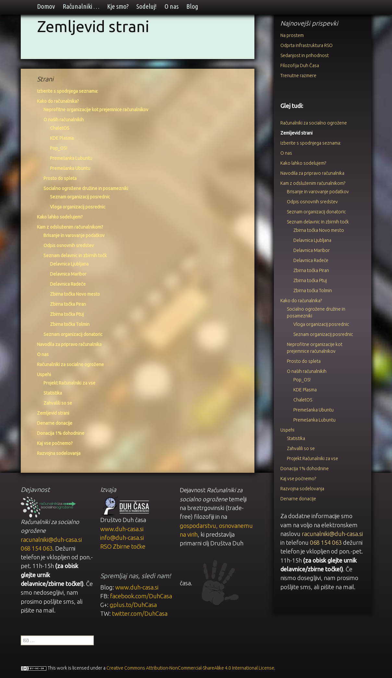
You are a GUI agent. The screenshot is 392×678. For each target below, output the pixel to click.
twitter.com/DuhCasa (139, 613)
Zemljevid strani (53, 413)
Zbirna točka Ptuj (67, 314)
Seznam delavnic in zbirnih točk (75, 255)
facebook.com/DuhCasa (141, 596)
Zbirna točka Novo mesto (75, 294)
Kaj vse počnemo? (55, 443)
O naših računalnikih (63, 119)
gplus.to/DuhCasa (133, 604)
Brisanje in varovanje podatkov (73, 235)
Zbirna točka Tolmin (70, 324)
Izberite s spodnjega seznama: (67, 91)
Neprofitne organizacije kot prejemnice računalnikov (95, 109)
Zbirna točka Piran (68, 304)
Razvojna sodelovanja (58, 453)
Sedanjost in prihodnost (304, 55)
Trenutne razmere (298, 75)
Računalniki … (81, 6)
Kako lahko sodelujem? (60, 217)
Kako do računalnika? (58, 101)
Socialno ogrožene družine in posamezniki (85, 188)
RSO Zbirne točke (122, 546)
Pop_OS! (58, 148)
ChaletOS (59, 128)
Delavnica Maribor (68, 274)
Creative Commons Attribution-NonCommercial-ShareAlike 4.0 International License (190, 668)
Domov (46, 6)
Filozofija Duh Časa (299, 65)
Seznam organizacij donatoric (73, 334)
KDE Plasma (62, 138)
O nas (171, 6)
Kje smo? (118, 6)
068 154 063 (326, 542)
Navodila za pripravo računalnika (69, 344)
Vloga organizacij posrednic (77, 206)
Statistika (52, 393)
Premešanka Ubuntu (70, 168)
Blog (192, 6)
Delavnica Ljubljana (69, 264)
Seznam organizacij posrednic (80, 196)
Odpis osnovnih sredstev (68, 245)
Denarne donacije (54, 423)
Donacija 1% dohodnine (60, 433)
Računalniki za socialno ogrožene (70, 364)
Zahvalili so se (57, 403)
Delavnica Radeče (68, 284)
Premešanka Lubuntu (71, 158)
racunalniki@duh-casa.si (332, 533)
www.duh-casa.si (121, 529)
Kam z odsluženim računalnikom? (70, 227)
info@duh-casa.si (122, 537)
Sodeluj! (146, 6)
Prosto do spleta (60, 178)
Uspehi (44, 374)
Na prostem (292, 35)
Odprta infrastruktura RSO (306, 45)
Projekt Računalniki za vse (69, 383)
